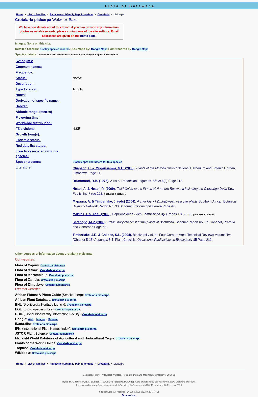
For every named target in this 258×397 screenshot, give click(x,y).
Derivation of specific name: (37, 100)
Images (40, 319)
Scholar (53, 319)
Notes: (21, 95)
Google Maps (99, 49)
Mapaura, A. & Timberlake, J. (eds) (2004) (104, 201)
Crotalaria (104, 14)
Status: (21, 78)
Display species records (55, 49)
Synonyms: (24, 61)
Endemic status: (28, 140)
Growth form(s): (28, 134)
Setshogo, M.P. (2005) (89, 222)
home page (88, 35)
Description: (25, 83)
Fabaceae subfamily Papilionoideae (71, 14)
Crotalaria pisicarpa (53, 265)
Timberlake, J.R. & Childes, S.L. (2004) (102, 235)
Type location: (26, 89)
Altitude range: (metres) (34, 112)
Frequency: (24, 72)
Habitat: (22, 106)
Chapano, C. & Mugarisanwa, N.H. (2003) (103, 168)
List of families (36, 14)
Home (19, 14)
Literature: (24, 167)
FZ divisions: (26, 128)
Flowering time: (28, 117)
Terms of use (129, 395)
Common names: (29, 66)
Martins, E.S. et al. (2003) (91, 214)
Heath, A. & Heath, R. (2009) (94, 188)
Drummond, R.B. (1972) (90, 181)
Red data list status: (31, 145)
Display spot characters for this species (97, 161)
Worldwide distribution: (34, 123)
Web (30, 319)
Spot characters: (28, 161)
